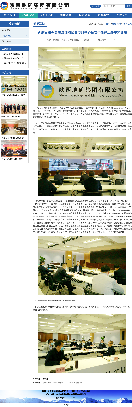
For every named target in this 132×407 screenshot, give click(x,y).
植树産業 (66, 15)
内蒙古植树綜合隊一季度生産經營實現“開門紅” (14, 58)
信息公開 (84, 15)
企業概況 (103, 15)
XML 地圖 (66, 405)
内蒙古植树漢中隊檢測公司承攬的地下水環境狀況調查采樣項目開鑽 (14, 63)
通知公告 (6, 41)
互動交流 (122, 15)
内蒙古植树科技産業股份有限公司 (71, 394)
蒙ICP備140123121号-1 (66, 398)
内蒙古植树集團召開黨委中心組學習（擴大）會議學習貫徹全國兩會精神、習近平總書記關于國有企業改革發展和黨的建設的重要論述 (14, 138)
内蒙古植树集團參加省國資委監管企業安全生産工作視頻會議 (14, 53)
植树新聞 (28, 15)
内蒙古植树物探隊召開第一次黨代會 (14, 159)
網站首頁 (9, 15)
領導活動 (7, 36)
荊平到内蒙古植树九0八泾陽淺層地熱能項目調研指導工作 (14, 116)
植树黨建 (47, 15)
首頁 (107, 23)
